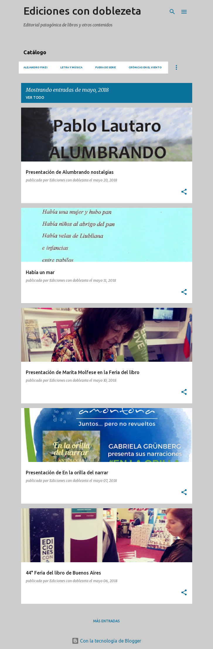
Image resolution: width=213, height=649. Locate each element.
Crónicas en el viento (145, 67)
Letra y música (71, 67)
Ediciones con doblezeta (82, 11)
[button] (184, 192)
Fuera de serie (105, 67)
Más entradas (106, 621)
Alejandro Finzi (35, 67)
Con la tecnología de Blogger (106, 640)
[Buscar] (172, 12)
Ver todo (35, 97)
